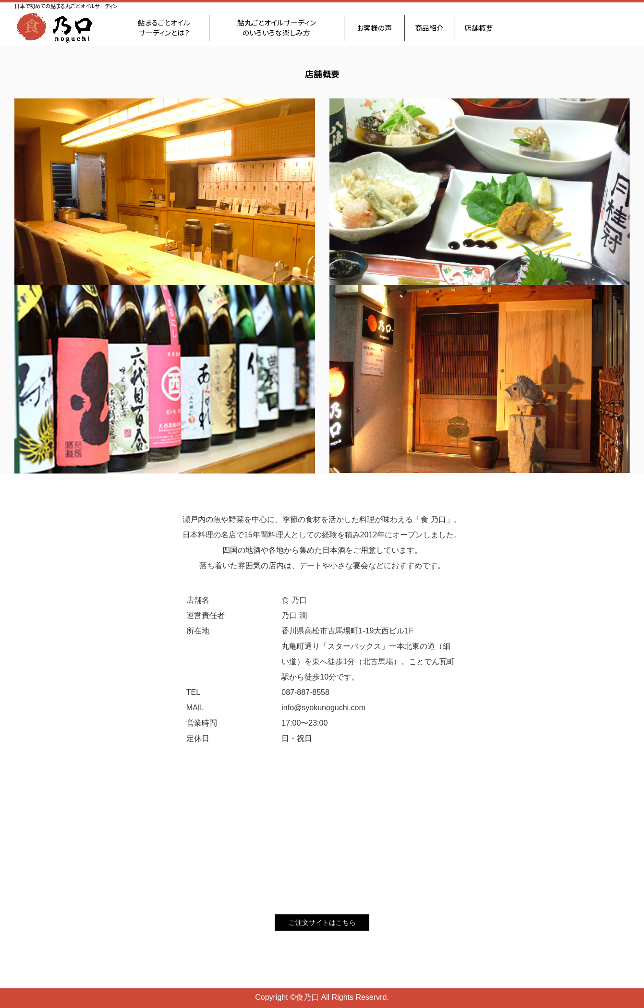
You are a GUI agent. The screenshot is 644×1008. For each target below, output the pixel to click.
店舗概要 (478, 28)
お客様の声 (374, 28)
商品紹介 (429, 28)
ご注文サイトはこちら (322, 922)
